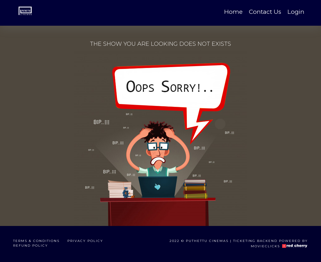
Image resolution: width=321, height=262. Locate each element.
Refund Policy (30, 246)
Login (295, 11)
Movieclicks (265, 246)
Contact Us (265, 11)
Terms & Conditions (36, 241)
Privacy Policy (85, 241)
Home (233, 11)
